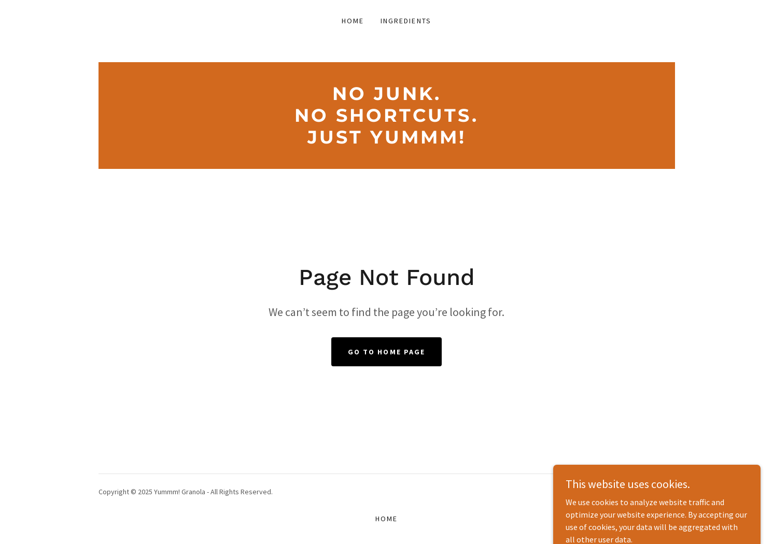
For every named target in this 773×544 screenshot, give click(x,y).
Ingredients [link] (406, 20)
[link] (386, 140)
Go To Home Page (386, 351)
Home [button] (386, 518)
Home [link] (353, 20)
